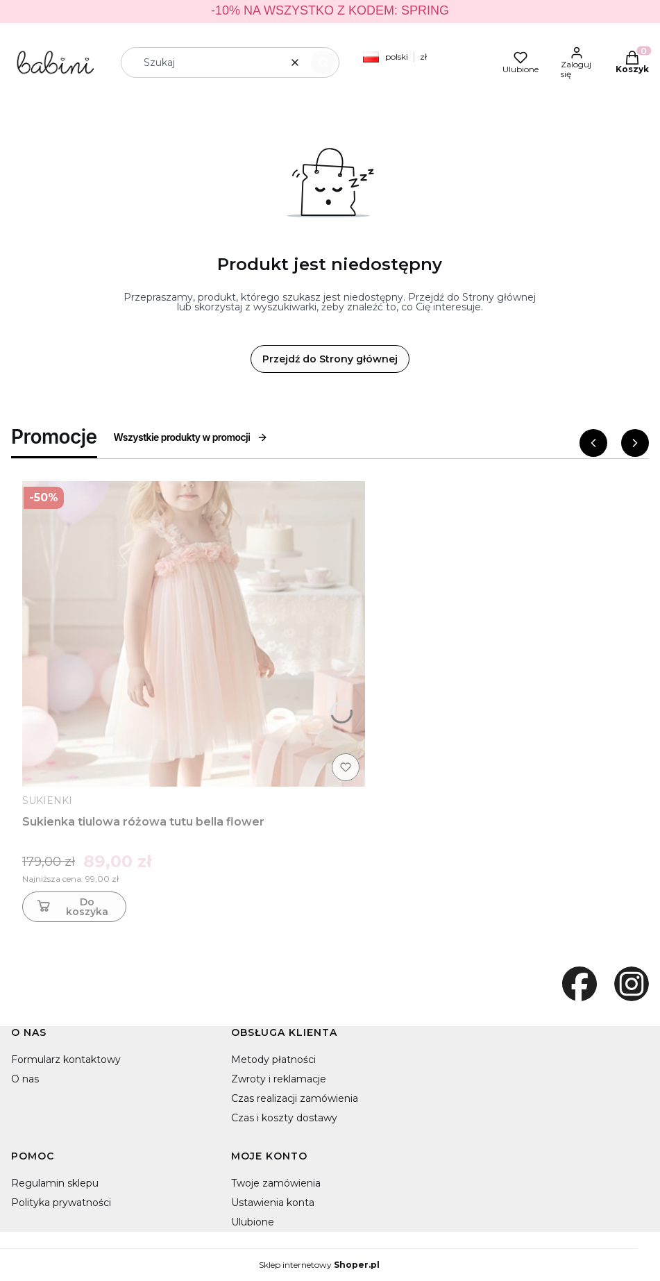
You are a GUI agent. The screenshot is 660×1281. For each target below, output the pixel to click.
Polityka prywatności (61, 1202)
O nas (25, 1079)
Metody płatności (273, 1059)
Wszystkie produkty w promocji (191, 437)
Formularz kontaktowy (66, 1059)
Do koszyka (71, 907)
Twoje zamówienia (276, 1183)
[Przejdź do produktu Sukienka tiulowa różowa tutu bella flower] (193, 634)
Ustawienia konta (272, 1202)
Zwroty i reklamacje (278, 1079)
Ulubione (252, 1222)
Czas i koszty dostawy (284, 1118)
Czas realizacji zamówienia (294, 1098)
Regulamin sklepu (55, 1183)
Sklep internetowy (319, 1265)
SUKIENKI (47, 800)
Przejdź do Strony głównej (330, 359)
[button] (323, 62)
